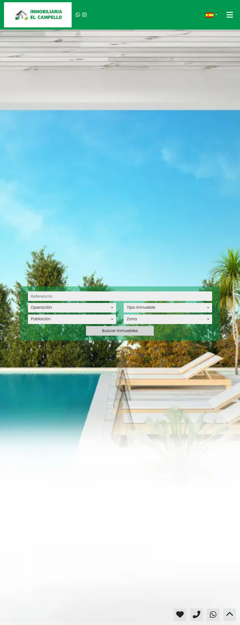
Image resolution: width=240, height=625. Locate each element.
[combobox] (72, 307)
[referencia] (120, 296)
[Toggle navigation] (229, 15)
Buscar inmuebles (120, 331)
